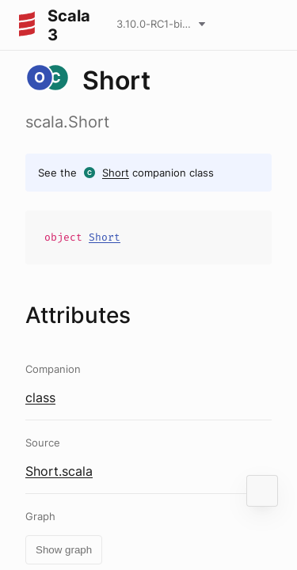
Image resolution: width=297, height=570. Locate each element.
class (40, 397)
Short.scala (59, 471)
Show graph (64, 550)
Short (115, 172)
